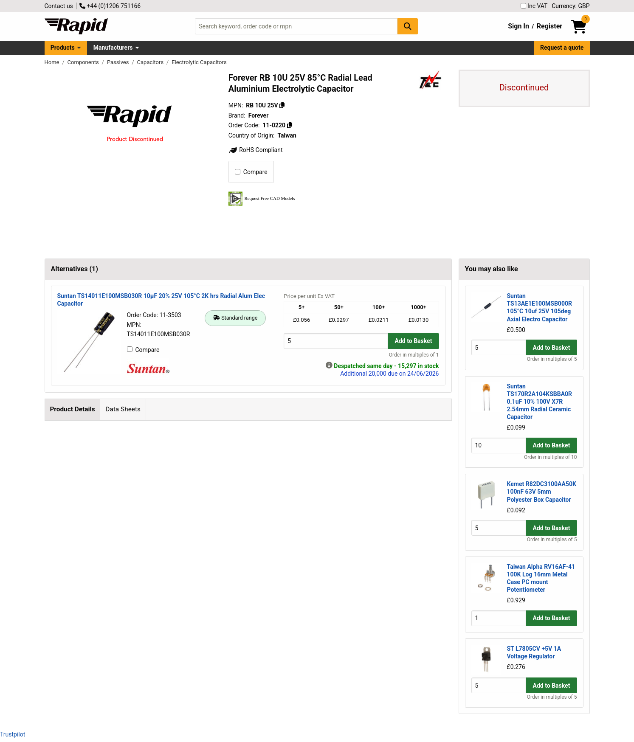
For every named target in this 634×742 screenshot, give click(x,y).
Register (549, 26)
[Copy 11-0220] (289, 125)
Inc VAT (534, 6)
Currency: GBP (570, 6)
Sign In (518, 26)
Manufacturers (113, 47)
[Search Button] (407, 26)
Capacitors (151, 62)
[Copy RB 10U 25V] (282, 105)
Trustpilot (12, 734)
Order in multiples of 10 (550, 457)
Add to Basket (413, 340)
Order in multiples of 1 (414, 355)
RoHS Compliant (255, 149)
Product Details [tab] (72, 409)
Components (84, 62)
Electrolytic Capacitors (199, 62)
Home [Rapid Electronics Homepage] (53, 62)
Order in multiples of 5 (552, 359)
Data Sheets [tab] (123, 409)
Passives (118, 62)
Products (63, 47)
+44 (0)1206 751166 (110, 6)
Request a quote (561, 47)
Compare (251, 172)
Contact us (59, 6)
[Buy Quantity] (336, 341)
